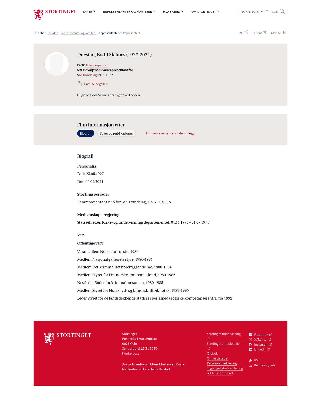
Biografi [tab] (85, 133)
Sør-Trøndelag (87, 75)
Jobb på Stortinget (220, 373)
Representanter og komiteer (127, 11)
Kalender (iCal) (264, 365)
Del (241, 33)
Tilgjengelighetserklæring (225, 368)
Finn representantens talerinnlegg (170, 133)
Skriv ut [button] (257, 33)
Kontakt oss (130, 353)
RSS (256, 360)
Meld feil (276, 33)
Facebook (261, 334)
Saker (87, 11)
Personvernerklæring (222, 363)
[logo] (55, 14)
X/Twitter (261, 339)
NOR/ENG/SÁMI (252, 11)
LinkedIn (260, 349)
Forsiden (52, 33)
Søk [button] (275, 11)
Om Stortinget (203, 11)
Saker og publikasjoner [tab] (116, 133)
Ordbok (212, 353)
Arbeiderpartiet (97, 65)
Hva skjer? (171, 11)
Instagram (261, 344)
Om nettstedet (217, 358)
